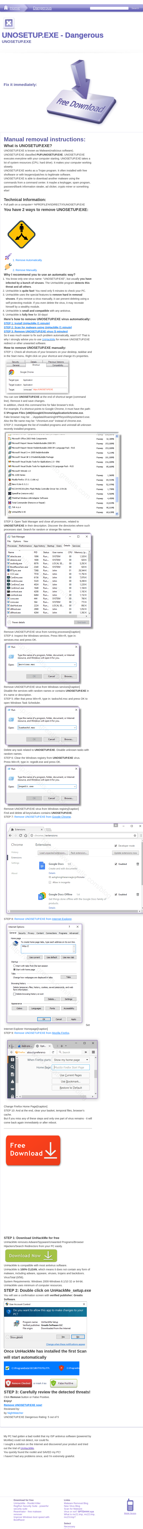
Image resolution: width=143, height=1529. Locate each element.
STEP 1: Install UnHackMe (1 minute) (27, 323)
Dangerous (42, 8)
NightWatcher (15, 1412)
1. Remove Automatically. (23, 260)
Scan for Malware (73, 1508)
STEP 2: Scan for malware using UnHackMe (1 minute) (38, 327)
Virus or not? (79, 1511)
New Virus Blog (72, 1506)
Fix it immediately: (20, 84)
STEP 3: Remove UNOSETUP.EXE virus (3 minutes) (36, 331)
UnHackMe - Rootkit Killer (27, 1503)
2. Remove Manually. (20, 270)
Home (15, 8)
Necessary (69, 1526)
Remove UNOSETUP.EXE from (42, 816)
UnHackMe (48, 339)
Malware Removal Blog (76, 1503)
